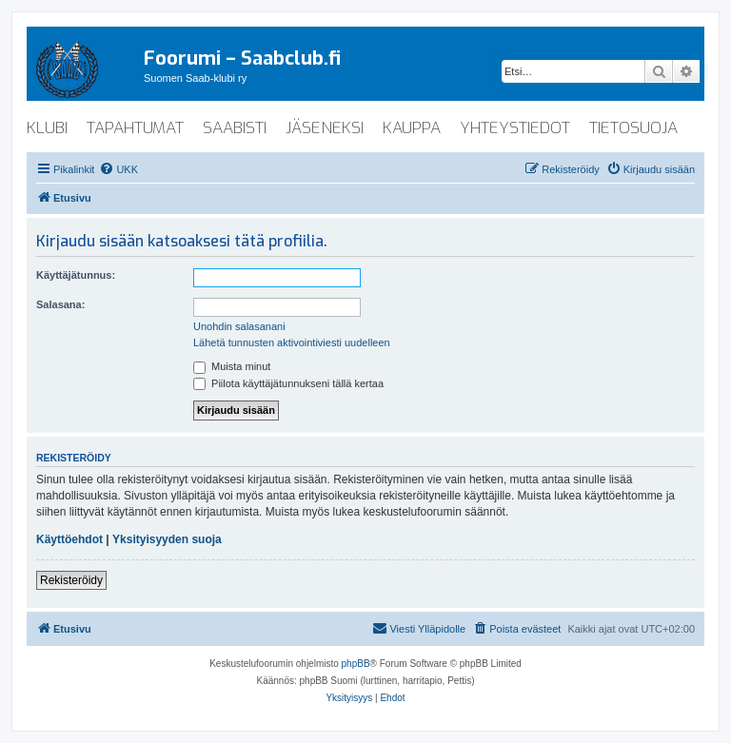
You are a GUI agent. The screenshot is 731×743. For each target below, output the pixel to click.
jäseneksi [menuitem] (325, 128)
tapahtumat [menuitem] (135, 128)
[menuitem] (118, 169)
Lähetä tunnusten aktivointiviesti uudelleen (291, 342)
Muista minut (231, 366)
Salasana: (60, 304)
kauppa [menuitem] (412, 128)
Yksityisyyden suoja (167, 539)
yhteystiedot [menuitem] (515, 128)
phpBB (356, 663)
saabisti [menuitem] (235, 128)
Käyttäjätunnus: (75, 275)
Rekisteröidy (71, 580)
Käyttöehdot (69, 539)
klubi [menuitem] (47, 128)
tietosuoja (633, 128)
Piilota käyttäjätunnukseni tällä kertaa (288, 383)
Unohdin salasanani (239, 326)
